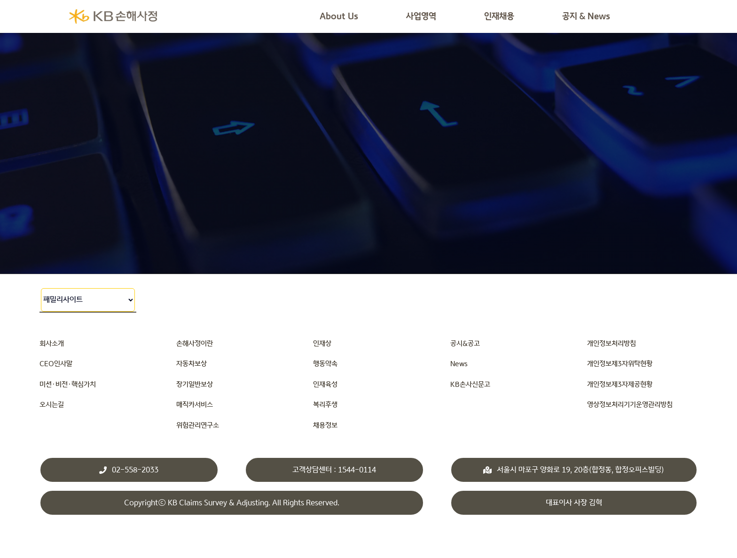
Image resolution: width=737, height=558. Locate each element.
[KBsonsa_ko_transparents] (112, 10)
